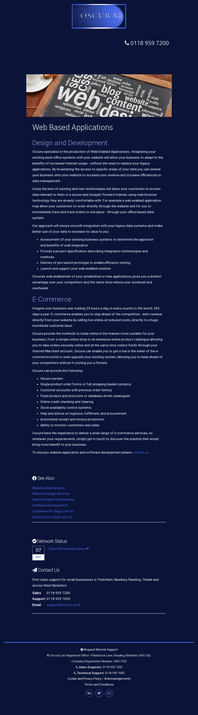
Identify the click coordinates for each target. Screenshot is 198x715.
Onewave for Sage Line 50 (52, 517)
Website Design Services (51, 494)
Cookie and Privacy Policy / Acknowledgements (99, 678)
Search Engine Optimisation (53, 499)
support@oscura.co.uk (63, 605)
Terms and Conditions (99, 684)
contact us (140, 452)
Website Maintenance (48, 488)
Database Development (49, 505)
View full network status (68, 549)
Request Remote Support (99, 649)
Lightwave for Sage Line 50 (53, 511)
